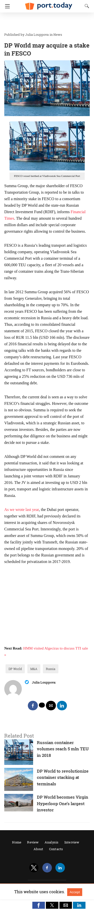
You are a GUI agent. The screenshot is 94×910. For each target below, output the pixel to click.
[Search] (85, 6)
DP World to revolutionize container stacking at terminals (62, 777)
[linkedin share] (62, 705)
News (57, 34)
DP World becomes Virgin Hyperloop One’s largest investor (62, 803)
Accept (75, 892)
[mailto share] (51, 705)
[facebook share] (33, 705)
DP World (15, 669)
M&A (33, 669)
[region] (45, 22)
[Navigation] (6, 6)
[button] (38, 905)
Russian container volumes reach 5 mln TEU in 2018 (63, 749)
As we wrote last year (21, 509)
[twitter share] (42, 705)
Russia (50, 669)
